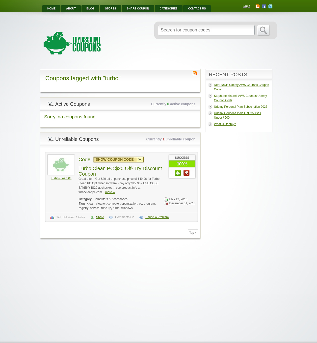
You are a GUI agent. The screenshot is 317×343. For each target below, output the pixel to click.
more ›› (110, 192)
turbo (116, 208)
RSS (258, 6)
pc (140, 203)
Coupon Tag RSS (195, 73)
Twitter (270, 6)
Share (100, 217)
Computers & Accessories (110, 199)
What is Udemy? (225, 124)
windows (126, 208)
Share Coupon (138, 8)
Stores (110, 8)
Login (246, 5)
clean (90, 203)
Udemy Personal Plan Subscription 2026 (240, 106)
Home (51, 8)
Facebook (264, 6)
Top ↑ (192, 233)
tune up (106, 208)
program (149, 203)
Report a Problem (157, 217)
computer (113, 203)
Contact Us (197, 8)
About (71, 8)
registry (83, 208)
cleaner (101, 203)
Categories (169, 8)
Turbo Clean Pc (61, 178)
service (95, 208)
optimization (129, 203)
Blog (90, 8)
